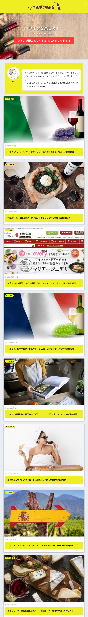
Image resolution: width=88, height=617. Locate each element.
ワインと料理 (51, 99)
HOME (44, 602)
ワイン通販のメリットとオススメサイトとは (44, 40)
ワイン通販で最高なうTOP (15, 607)
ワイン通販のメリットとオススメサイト (43, 607)
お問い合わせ (64, 369)
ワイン (41, 541)
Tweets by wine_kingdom (15, 587)
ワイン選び (11, 99)
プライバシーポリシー (23, 369)
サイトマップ (64, 361)
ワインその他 (51, 189)
